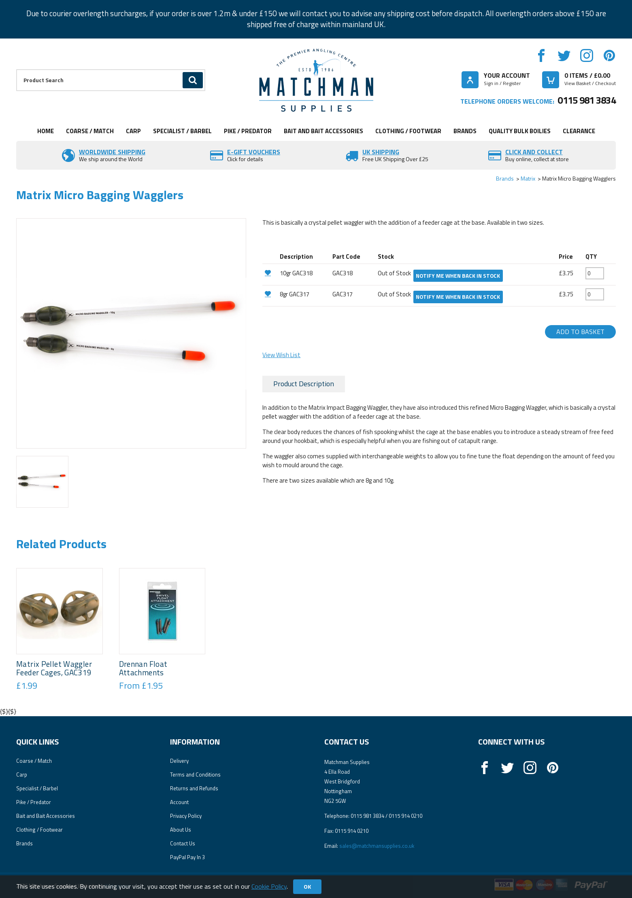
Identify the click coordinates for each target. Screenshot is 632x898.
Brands (465, 131)
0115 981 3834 (587, 100)
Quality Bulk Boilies (520, 131)
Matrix (528, 178)
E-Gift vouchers (253, 152)
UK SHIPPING (380, 152)
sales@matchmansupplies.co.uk (376, 846)
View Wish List (281, 355)
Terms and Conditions (195, 774)
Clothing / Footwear (408, 131)
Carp (133, 131)
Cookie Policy (269, 886)
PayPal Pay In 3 (187, 857)
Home (45, 131)
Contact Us (182, 843)
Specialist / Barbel (182, 131)
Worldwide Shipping (112, 152)
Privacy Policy (186, 816)
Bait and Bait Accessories (323, 131)
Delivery (179, 761)
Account (179, 802)
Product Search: (16, 69)
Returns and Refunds (194, 788)
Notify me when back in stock (458, 276)
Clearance (579, 131)
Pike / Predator (248, 131)
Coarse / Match (90, 131)
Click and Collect (534, 152)
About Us (180, 830)
